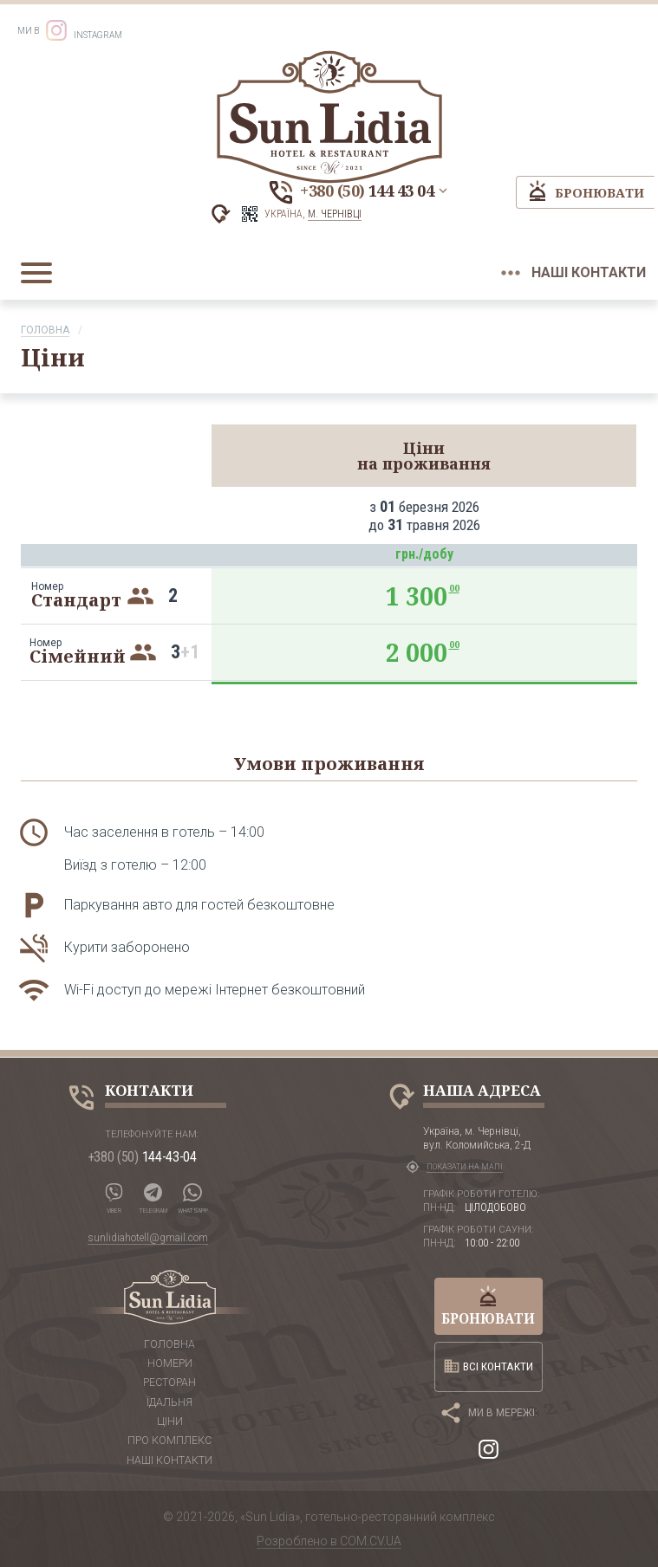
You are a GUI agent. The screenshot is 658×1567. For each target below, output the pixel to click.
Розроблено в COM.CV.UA (329, 1541)
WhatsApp (198, 1194)
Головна (45, 330)
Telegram (156, 1194)
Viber (115, 1194)
